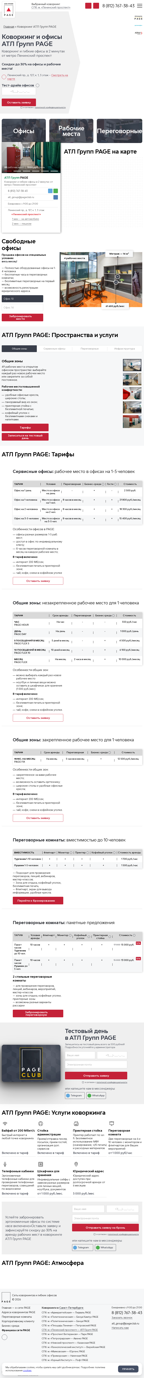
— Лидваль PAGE (66, 1312)
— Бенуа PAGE (66, 1321)
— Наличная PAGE (64, 1355)
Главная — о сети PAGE (16, 1307)
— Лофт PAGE (65, 1360)
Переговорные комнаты (17, 1316)
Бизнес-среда (10, 1325)
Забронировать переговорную (43, 1013)
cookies (27, 1370)
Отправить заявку (96, 1075)
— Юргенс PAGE (63, 1351)
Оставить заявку (19, 102)
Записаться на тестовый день (25, 437)
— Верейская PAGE (73, 1347)
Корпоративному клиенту (18, 1321)
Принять (128, 1369)
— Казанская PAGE (68, 1342)
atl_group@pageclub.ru (21, 197)
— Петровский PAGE (69, 1325)
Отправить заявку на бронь (105, 1227)
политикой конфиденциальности (50, 107)
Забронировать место (24, 317)
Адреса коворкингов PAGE (18, 1312)
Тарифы (25, 427)
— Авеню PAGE (65, 1338)
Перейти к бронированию (38, 900)
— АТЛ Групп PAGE (70, 1329)
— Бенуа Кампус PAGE (70, 1316)
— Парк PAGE (67, 1334)
